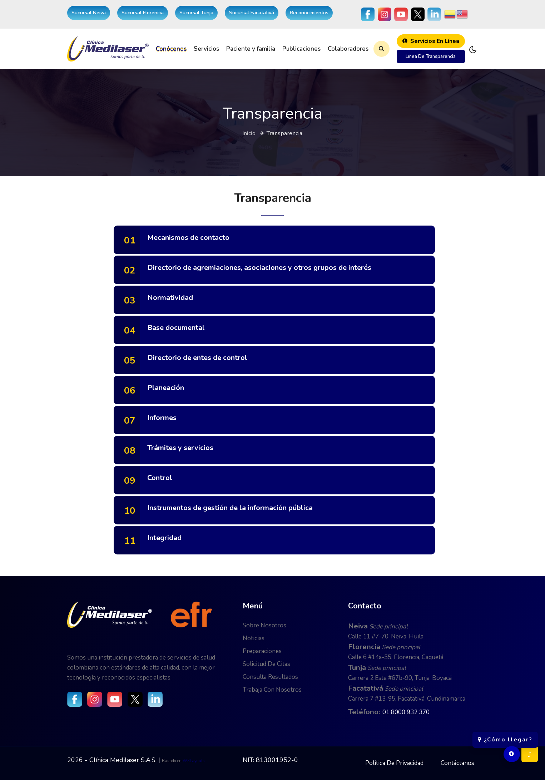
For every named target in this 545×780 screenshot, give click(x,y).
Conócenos (171, 49)
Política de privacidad (394, 763)
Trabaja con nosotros (272, 690)
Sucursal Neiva (88, 12)
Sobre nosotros (264, 625)
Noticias (253, 638)
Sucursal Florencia (143, 12)
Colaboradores (348, 49)
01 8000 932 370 (406, 712)
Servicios (206, 49)
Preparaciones (262, 651)
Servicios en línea (430, 41)
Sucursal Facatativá (251, 12)
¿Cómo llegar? (505, 736)
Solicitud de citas (266, 664)
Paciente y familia (250, 49)
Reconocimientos (309, 12)
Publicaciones (301, 49)
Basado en (172, 761)
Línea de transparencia (431, 56)
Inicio (249, 133)
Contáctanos (457, 763)
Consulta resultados (270, 677)
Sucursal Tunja (196, 12)
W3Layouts (194, 761)
